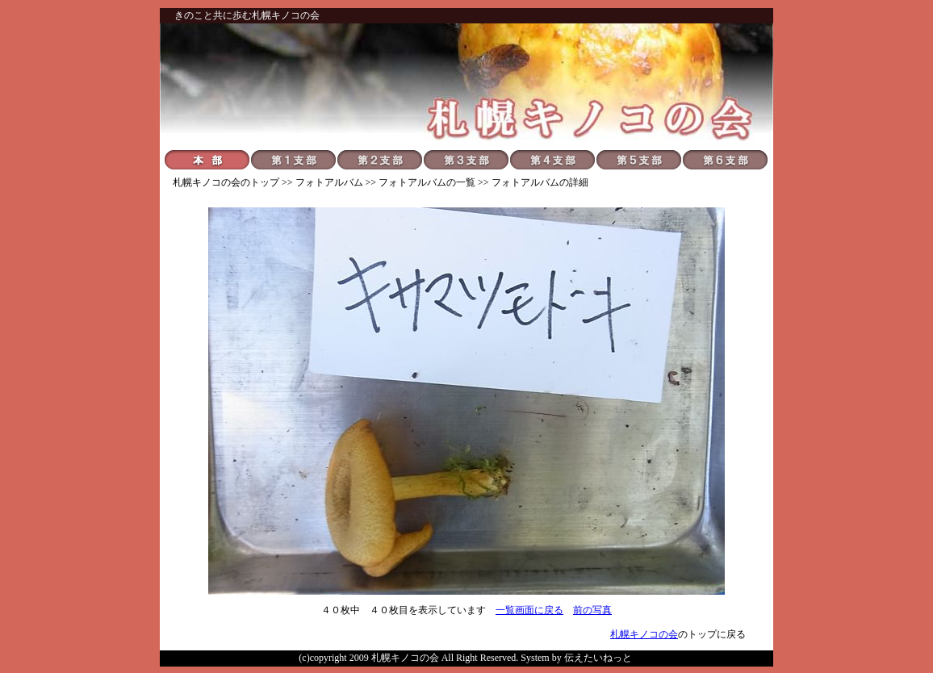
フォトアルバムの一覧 (427, 182)
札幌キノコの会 (207, 182)
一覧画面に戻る (529, 610)
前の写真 (592, 610)
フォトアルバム (329, 182)
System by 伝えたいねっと (576, 657)
